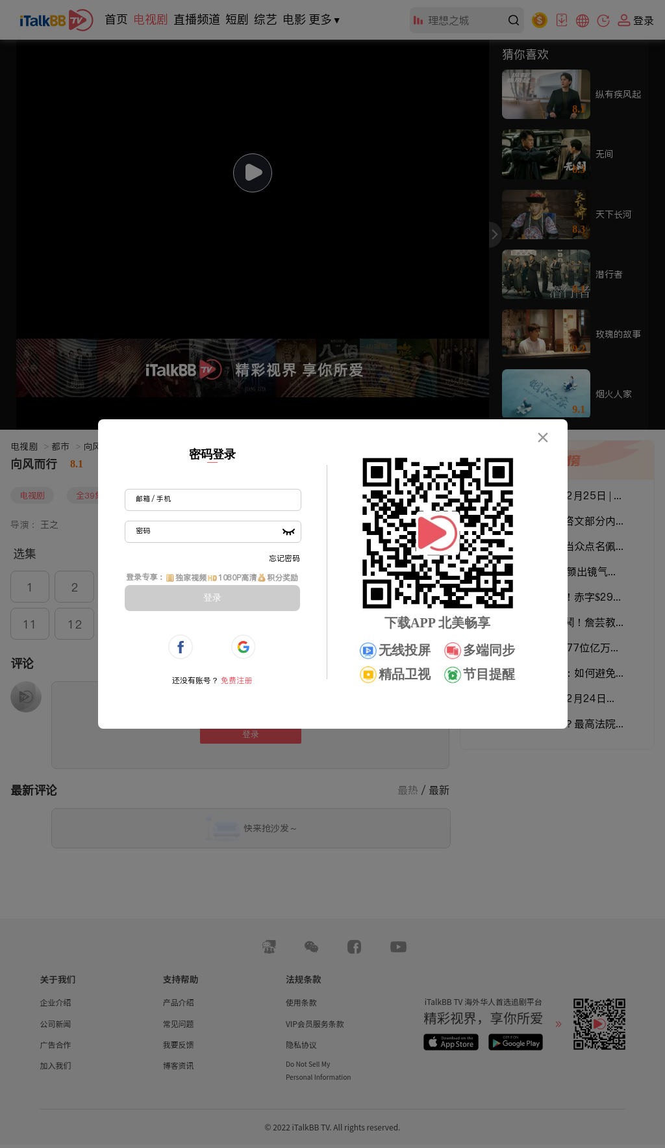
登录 (212, 597)
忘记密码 (284, 558)
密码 (143, 530)
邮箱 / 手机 (153, 498)
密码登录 (212, 454)
